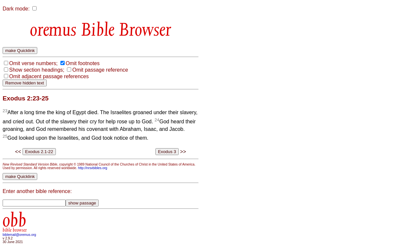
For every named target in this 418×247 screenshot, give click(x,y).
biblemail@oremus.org (19, 235)
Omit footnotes (83, 63)
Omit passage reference (100, 70)
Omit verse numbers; (33, 63)
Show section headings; (36, 70)
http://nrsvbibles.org (92, 168)
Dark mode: (16, 8)
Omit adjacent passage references (49, 76)
